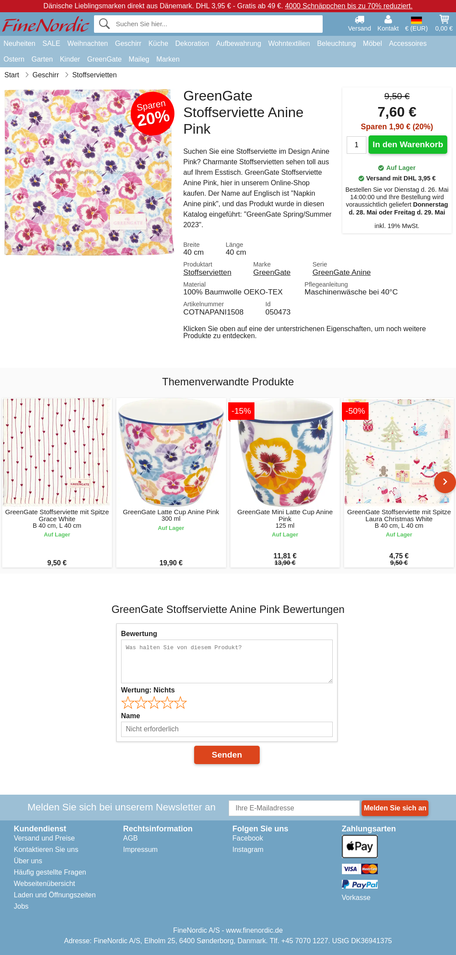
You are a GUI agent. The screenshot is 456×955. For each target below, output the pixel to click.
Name (130, 716)
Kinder (70, 59)
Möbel (372, 43)
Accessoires (408, 43)
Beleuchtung (336, 43)
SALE (51, 43)
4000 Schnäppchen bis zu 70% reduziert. (349, 6)
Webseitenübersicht (44, 883)
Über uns (28, 861)
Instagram (248, 849)
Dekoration (192, 43)
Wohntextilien (289, 43)
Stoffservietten (207, 272)
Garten (42, 59)
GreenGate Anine (342, 272)
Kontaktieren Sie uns (46, 849)
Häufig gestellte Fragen (50, 872)
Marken (167, 59)
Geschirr (128, 43)
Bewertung (139, 633)
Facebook (248, 838)
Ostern (13, 59)
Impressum (140, 849)
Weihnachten (87, 43)
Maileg (139, 59)
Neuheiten (19, 43)
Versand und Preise (44, 838)
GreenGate (104, 59)
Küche (158, 43)
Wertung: (148, 690)
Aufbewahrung (238, 43)
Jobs (21, 906)
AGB (130, 838)
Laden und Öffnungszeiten (55, 895)
